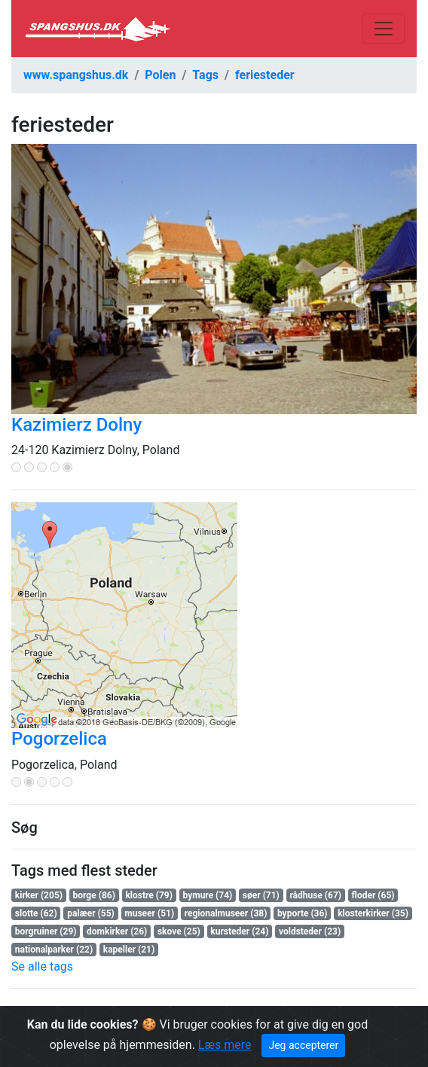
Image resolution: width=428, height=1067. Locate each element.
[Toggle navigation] (383, 29)
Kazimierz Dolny (76, 424)
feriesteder (265, 75)
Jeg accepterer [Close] (303, 1045)
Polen (160, 75)
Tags (205, 75)
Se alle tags (42, 966)
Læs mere (225, 1045)
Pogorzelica (59, 738)
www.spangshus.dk (75, 75)
